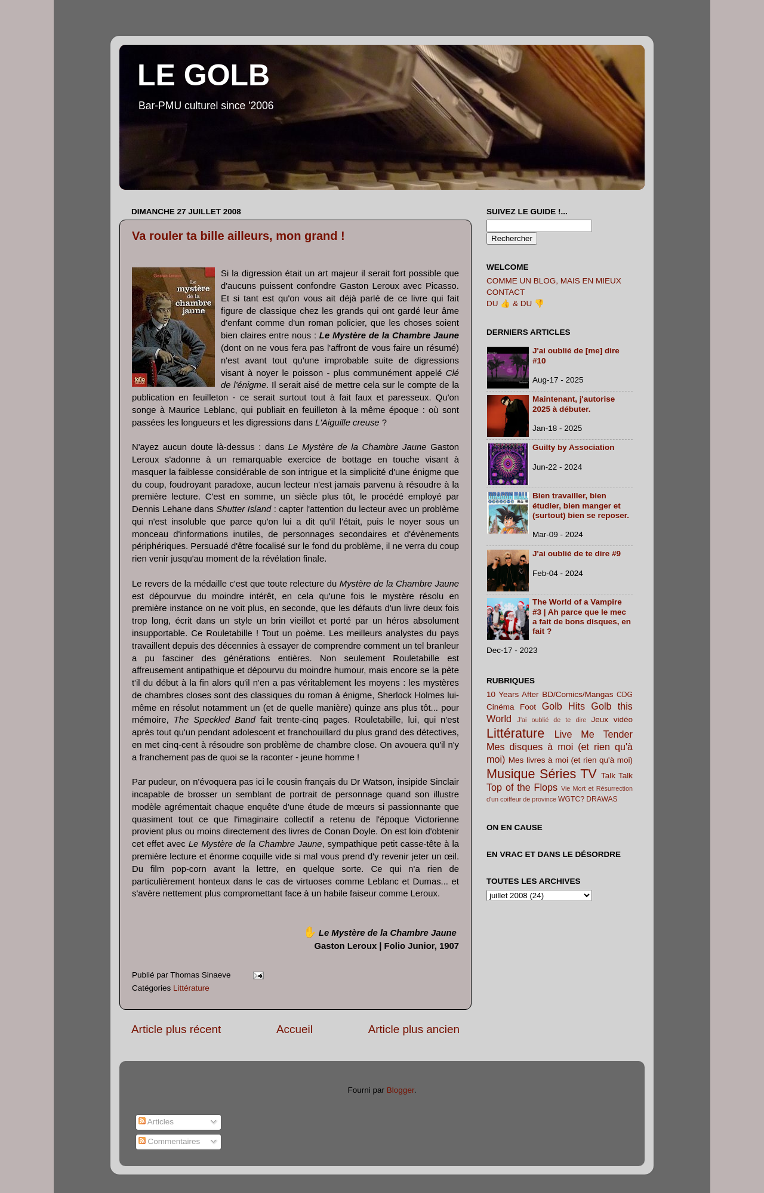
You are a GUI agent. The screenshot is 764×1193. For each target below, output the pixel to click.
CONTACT (505, 292)
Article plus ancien (414, 1029)
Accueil (294, 1029)
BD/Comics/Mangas (577, 694)
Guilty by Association (573, 447)
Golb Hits (563, 706)
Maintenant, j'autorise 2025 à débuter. (573, 403)
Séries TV (568, 773)
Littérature (191, 988)
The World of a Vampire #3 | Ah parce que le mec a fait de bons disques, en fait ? (581, 616)
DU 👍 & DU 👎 (515, 303)
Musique (510, 773)
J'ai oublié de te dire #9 (576, 553)
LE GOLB (203, 75)
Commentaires (169, 1141)
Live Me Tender (593, 734)
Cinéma (500, 706)
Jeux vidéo (612, 719)
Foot (528, 706)
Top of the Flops (521, 787)
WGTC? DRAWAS (588, 799)
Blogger (400, 1090)
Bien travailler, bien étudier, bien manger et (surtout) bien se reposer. (580, 505)
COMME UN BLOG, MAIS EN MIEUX (553, 280)
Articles (156, 1121)
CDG (625, 694)
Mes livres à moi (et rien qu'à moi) (571, 760)
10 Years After (512, 694)
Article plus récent (176, 1029)
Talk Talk (617, 775)
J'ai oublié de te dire (552, 719)
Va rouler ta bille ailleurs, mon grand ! (238, 235)
